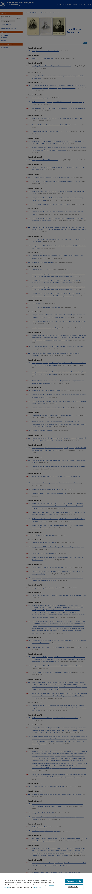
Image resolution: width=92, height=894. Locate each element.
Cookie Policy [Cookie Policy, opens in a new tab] (37, 887)
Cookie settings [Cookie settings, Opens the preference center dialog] (74, 887)
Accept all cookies (74, 881)
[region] (46, 883)
